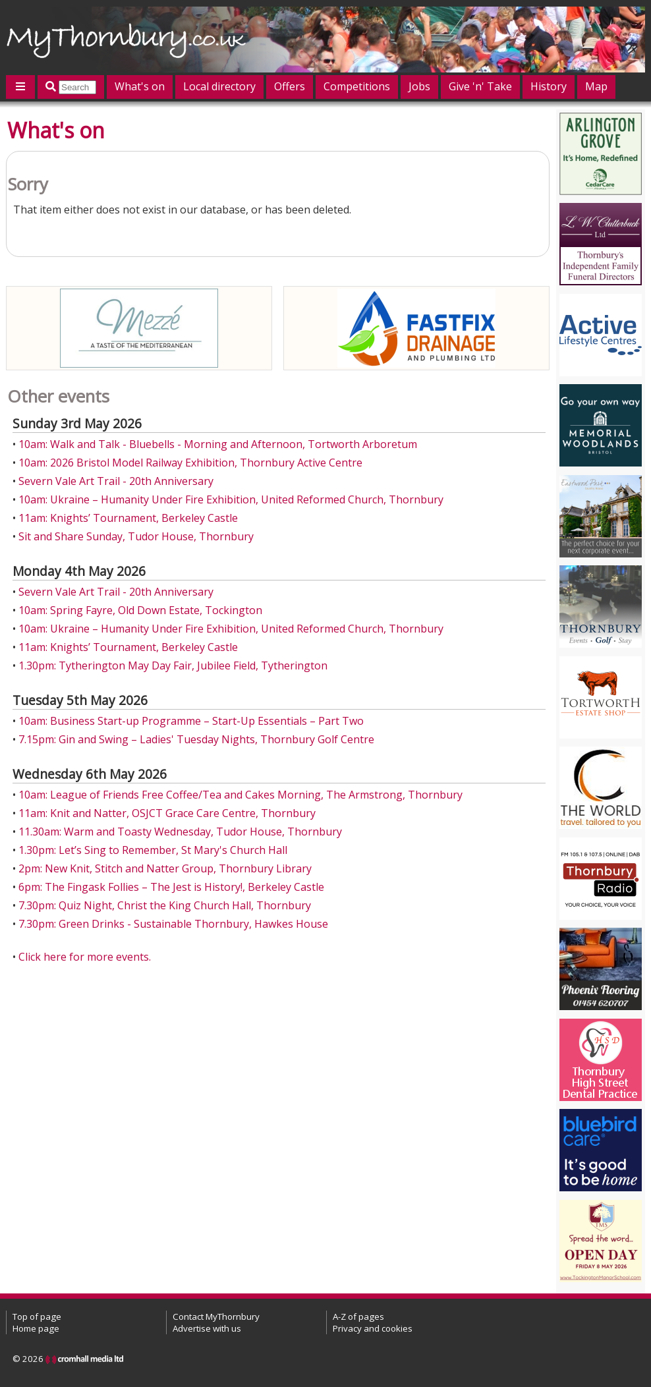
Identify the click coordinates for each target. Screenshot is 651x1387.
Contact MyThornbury (216, 1316)
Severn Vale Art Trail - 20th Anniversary (115, 481)
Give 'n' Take (480, 86)
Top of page (37, 1316)
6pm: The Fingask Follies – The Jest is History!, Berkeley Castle (171, 887)
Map (596, 86)
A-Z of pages (358, 1316)
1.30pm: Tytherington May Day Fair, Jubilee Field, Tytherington (172, 665)
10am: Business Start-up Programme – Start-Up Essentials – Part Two (191, 721)
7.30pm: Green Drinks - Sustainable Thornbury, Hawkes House (173, 924)
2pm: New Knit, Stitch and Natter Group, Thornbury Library (165, 868)
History (548, 86)
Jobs (419, 86)
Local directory (219, 86)
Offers (289, 86)
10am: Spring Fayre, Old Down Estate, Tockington (140, 610)
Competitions (357, 86)
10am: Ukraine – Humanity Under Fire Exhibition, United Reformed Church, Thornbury (230, 499)
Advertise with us (207, 1328)
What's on (140, 86)
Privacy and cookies (372, 1328)
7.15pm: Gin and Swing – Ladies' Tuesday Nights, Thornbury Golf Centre (196, 739)
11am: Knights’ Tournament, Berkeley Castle (128, 518)
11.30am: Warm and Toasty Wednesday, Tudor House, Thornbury (180, 831)
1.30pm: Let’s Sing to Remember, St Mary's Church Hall (152, 850)
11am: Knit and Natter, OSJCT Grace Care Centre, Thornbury (167, 813)
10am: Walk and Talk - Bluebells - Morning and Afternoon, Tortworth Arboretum (217, 444)
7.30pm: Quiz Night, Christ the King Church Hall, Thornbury (164, 905)
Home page (36, 1328)
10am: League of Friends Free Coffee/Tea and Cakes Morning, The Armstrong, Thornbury (240, 794)
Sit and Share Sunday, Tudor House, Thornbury (136, 536)
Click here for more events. (84, 956)
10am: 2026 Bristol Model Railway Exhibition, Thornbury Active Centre (190, 462)
